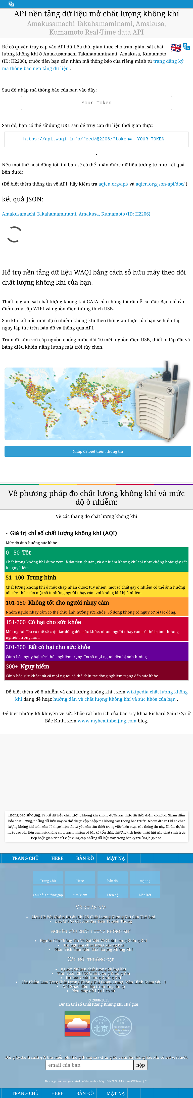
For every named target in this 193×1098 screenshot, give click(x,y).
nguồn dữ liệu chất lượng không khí (93, 968)
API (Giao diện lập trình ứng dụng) (93, 986)
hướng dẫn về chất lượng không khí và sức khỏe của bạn (115, 699)
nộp (140, 1065)
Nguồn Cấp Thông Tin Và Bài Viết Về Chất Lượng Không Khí (93, 940)
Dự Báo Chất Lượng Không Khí (93, 977)
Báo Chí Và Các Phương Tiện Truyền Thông (93, 921)
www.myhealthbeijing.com (108, 721)
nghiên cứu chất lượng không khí (91, 931)
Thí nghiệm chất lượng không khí (93, 945)
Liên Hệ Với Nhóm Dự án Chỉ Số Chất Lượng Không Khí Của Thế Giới (93, 916)
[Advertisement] (96, 773)
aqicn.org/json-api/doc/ (160, 184)
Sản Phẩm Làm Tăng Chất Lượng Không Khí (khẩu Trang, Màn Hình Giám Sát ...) (93, 981)
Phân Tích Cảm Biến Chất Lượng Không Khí (93, 949)
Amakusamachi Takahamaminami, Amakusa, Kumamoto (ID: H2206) (76, 214)
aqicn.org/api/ (113, 184)
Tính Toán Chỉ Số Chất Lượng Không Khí (93, 973)
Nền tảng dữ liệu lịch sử (93, 990)
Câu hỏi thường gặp (90, 959)
